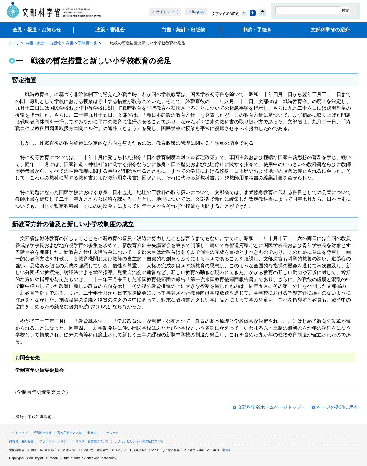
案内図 (226, 450)
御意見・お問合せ (21, 441)
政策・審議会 (110, 29)
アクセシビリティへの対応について (139, 441)
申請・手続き (257, 29)
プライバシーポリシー (54, 441)
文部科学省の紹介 (330, 29)
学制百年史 (88, 43)
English (198, 11)
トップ (14, 43)
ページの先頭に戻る (337, 407)
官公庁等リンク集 (69, 432)
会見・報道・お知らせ (36, 29)
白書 (70, 43)
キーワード (111, 432)
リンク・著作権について (92, 441)
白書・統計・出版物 (183, 29)
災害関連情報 (42, 432)
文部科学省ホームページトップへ (271, 407)
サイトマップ (167, 12)
